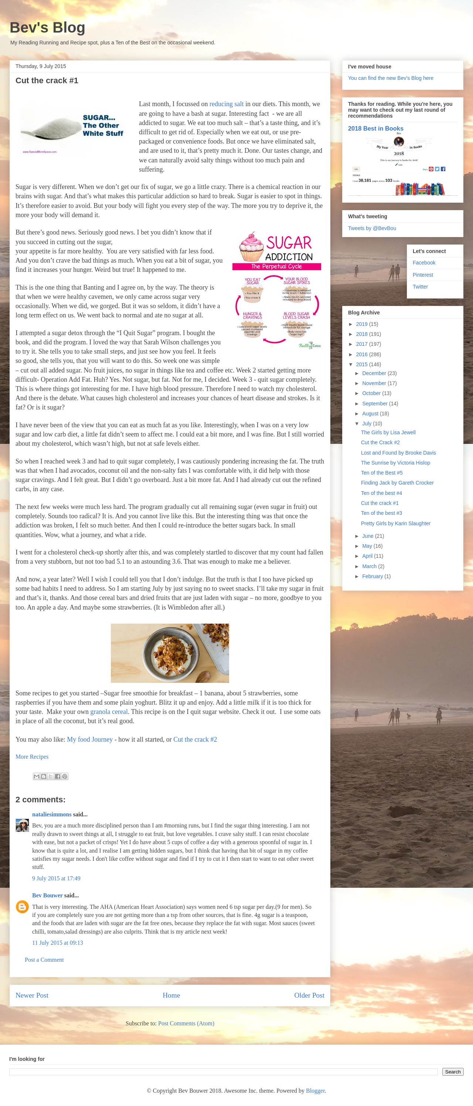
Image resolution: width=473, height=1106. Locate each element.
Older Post (309, 995)
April (368, 556)
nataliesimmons (52, 814)
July (367, 423)
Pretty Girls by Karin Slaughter (396, 523)
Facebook (424, 263)
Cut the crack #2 (195, 739)
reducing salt (227, 104)
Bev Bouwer (47, 895)
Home (171, 995)
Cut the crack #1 (380, 503)
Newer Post (32, 995)
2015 (362, 364)
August (371, 414)
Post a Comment (44, 960)
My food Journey (90, 739)
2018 (362, 334)
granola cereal (108, 711)
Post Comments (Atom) (186, 1023)
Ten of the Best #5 (382, 473)
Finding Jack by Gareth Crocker (397, 483)
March (370, 566)
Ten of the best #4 (381, 493)
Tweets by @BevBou (372, 228)
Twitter (420, 287)
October (372, 393)
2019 (362, 324)
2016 (362, 354)
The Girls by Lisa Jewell (388, 432)
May (367, 546)
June (368, 536)
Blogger (315, 1091)
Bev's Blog (47, 27)
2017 (362, 344)
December (374, 373)
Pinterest (423, 275)
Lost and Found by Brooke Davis (398, 453)
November (374, 383)
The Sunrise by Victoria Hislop (395, 463)
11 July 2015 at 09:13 (57, 943)
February (373, 576)
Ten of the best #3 (381, 513)
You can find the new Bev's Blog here (390, 78)
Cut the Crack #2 (380, 442)
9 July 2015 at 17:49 (56, 878)
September (375, 404)
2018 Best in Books (376, 128)
